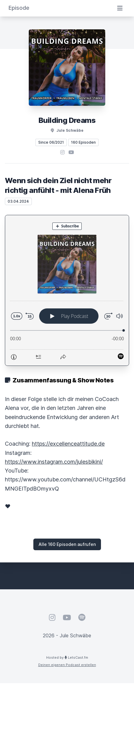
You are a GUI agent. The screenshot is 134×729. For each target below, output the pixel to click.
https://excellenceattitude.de (68, 443)
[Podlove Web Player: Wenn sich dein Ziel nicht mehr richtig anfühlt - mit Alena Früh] (67, 290)
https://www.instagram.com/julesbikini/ (54, 461)
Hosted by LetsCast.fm (67, 657)
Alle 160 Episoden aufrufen (67, 544)
